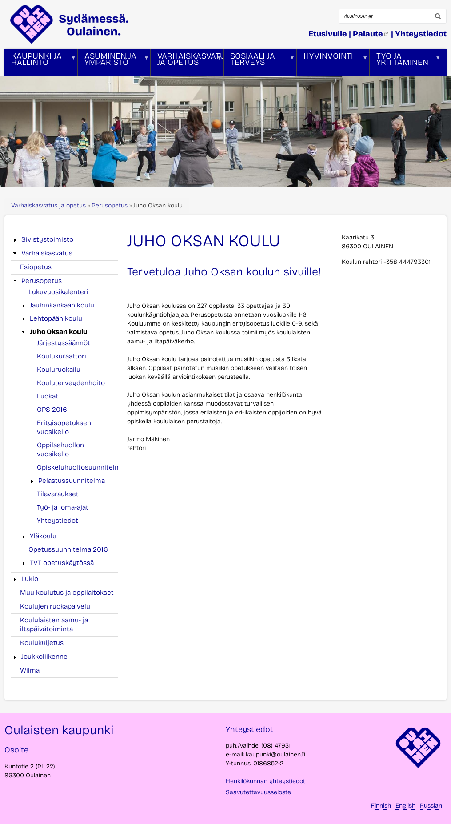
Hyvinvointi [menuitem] (332, 63)
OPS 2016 (52, 410)
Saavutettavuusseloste (258, 792)
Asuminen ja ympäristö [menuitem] (113, 63)
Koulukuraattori (61, 356)
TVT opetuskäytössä (62, 563)
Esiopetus (36, 267)
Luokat (47, 396)
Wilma (30, 670)
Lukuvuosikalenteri (58, 292)
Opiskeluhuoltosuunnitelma (80, 467)
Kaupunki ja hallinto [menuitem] (40, 63)
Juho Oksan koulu (59, 332)
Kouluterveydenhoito (71, 383)
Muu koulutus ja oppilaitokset (67, 593)
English (405, 805)
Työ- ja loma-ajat (62, 507)
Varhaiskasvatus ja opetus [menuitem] (187, 63)
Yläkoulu (43, 536)
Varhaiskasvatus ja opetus (48, 205)
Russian (431, 805)
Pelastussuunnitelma (71, 481)
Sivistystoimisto (47, 239)
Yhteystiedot (57, 521)
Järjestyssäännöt (63, 343)
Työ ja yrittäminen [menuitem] (405, 63)
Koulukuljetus (42, 643)
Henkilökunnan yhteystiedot (265, 781)
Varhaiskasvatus (46, 253)
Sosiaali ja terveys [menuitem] (259, 63)
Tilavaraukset (58, 494)
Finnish (381, 805)
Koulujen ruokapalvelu (55, 606)
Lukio (29, 579)
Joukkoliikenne (44, 657)
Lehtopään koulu (56, 318)
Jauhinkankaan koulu (62, 305)
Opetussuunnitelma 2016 (68, 549)
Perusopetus (110, 205)
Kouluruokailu (58, 370)
